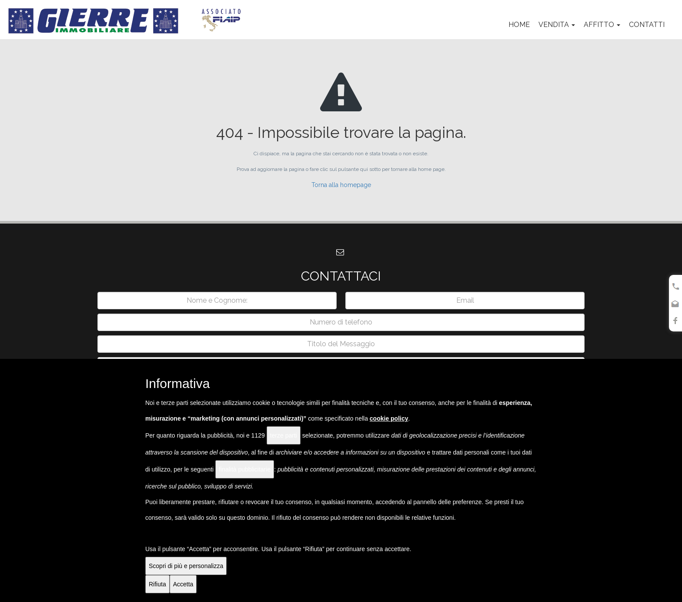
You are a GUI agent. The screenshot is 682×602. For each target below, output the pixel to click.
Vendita (556, 24)
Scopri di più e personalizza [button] (186, 565)
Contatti (647, 24)
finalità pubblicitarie (245, 469)
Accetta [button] (183, 584)
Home (519, 24)
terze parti (283, 435)
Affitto (602, 24)
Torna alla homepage (341, 184)
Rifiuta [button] (157, 584)
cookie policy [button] (389, 418)
